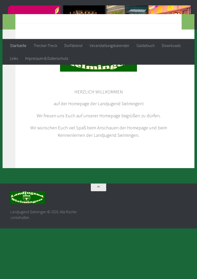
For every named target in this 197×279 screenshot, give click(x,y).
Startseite (18, 45)
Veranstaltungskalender (109, 45)
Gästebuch (145, 45)
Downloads (171, 45)
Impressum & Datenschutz (46, 58)
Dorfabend (73, 45)
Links (14, 58)
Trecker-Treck (45, 45)
